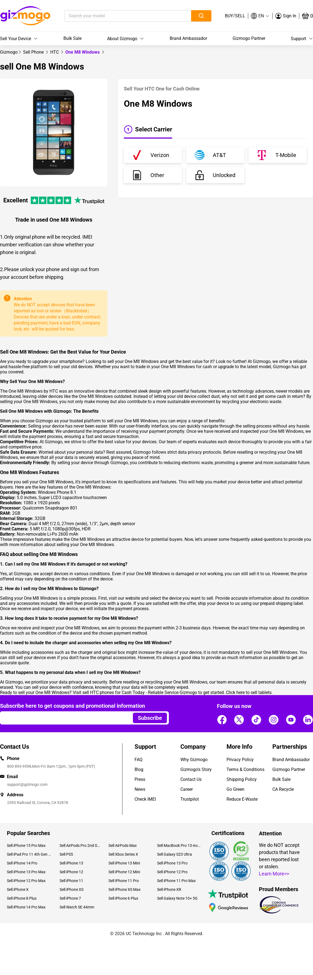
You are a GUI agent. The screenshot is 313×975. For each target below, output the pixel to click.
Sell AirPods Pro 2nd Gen (80, 845)
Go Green (235, 789)
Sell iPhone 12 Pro (172, 872)
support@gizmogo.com (27, 784)
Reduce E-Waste (242, 799)
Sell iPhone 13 (71, 863)
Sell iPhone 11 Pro (123, 880)
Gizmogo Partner (249, 38)
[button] (260, 16)
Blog (139, 769)
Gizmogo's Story (196, 769)
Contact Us (191, 779)
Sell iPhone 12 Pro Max (26, 880)
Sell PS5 (66, 854)
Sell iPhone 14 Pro (22, 863)
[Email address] (64, 718)
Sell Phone (34, 52)
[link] (9, 52)
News (140, 789)
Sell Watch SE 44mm (77, 907)
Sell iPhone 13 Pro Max (26, 872)
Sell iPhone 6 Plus (123, 898)
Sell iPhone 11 (71, 880)
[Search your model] (119, 15)
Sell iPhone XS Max (124, 889)
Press (140, 779)
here (240, 692)
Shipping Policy (242, 779)
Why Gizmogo (194, 759)
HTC (55, 52)
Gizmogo (9, 52)
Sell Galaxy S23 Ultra (174, 854)
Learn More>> (274, 874)
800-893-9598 (19, 766)
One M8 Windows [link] (83, 52)
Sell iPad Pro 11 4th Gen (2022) (29, 854)
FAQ (138, 759)
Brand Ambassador (188, 38)
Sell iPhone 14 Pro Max (26, 907)
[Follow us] (222, 720)
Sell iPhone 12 (71, 872)
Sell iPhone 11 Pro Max (176, 880)
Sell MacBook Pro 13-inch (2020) (179, 845)
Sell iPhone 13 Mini (124, 863)
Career (186, 789)
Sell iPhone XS (71, 889)
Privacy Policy (240, 759)
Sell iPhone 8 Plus (22, 898)
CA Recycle (283, 789)
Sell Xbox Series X (123, 854)
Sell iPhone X (18, 889)
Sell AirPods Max (122, 845)
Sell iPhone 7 (70, 898)
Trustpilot (189, 799)
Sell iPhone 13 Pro (172, 863)
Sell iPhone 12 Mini (124, 872)
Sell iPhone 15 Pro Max (26, 845)
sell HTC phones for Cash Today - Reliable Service (130, 692)
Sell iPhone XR (169, 889)
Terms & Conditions (245, 769)
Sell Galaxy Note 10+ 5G (177, 898)
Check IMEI (145, 799)
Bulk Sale (72, 38)
